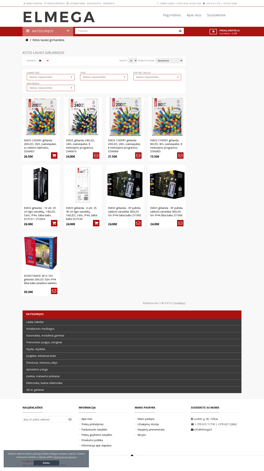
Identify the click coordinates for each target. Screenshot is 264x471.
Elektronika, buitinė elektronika (44, 383)
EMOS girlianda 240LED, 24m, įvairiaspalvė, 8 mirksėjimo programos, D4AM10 (80, 146)
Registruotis (94, 3)
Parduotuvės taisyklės (94, 429)
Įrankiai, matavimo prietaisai (43, 376)
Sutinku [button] (46, 462)
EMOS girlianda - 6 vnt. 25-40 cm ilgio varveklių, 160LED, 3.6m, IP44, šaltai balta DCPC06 (81, 213)
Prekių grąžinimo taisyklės (96, 435)
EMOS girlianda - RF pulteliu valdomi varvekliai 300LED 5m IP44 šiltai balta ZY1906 (166, 211)
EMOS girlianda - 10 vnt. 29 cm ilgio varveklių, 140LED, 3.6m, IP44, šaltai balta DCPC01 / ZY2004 (40, 213)
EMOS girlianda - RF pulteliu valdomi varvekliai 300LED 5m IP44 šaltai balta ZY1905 (124, 211)
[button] (51, 77)
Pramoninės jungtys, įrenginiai (44, 342)
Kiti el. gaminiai (35, 389)
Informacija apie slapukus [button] (65, 456)
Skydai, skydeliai (35, 349)
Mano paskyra (32, 3)
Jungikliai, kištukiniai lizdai (41, 356)
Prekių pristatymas (92, 424)
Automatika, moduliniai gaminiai (45, 335)
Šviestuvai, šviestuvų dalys (41, 362)
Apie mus (86, 419)
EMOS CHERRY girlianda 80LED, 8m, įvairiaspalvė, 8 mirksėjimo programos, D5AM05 (166, 146)
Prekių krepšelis (54, 3)
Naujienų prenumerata (151, 429)
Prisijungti (109, 3)
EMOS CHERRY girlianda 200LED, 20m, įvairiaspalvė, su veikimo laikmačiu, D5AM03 (40, 146)
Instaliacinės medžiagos (40, 328)
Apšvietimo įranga (37, 369)
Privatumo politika (92, 440)
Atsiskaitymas (75, 3)
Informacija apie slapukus (96, 445)
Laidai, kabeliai (34, 322)
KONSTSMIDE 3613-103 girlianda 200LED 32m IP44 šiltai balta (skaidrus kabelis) (40, 279)
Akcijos (142, 435)
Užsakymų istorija (148, 424)
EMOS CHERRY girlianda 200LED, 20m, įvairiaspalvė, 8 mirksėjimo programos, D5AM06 (124, 146)
